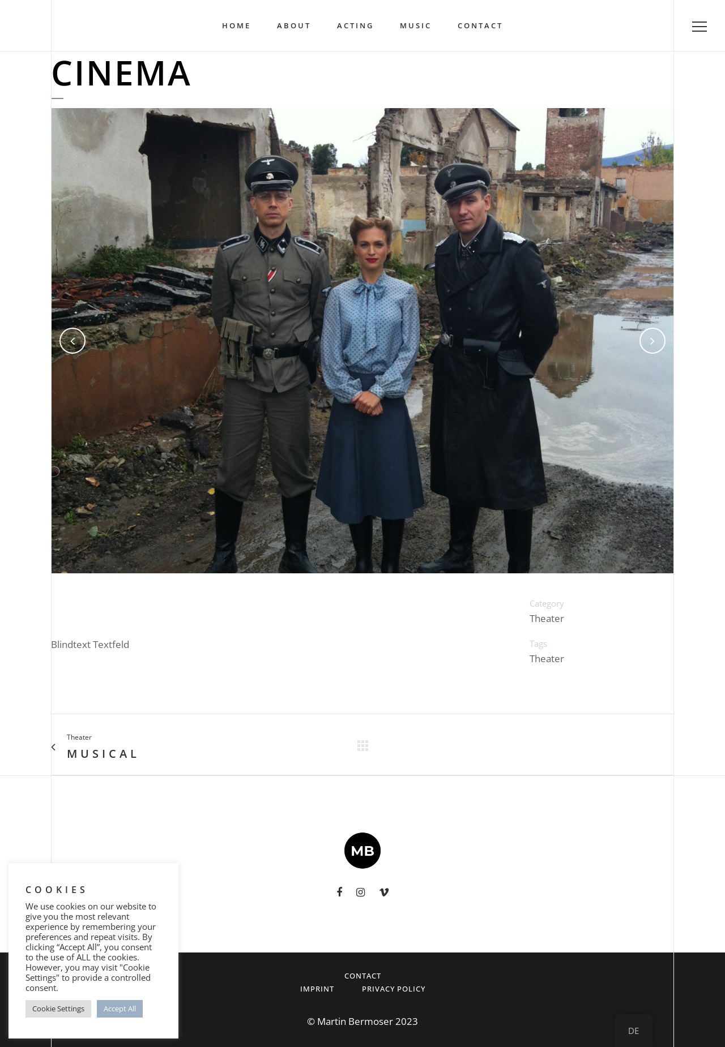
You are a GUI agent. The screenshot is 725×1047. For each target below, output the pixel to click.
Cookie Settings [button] (58, 1008)
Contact (362, 976)
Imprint (317, 989)
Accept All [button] (120, 1008)
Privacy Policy (393, 989)
